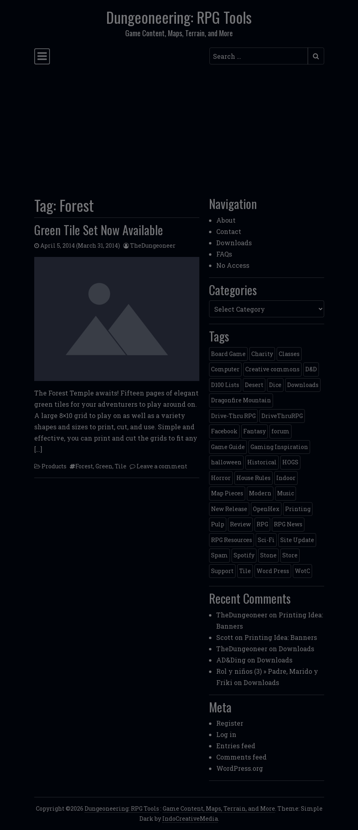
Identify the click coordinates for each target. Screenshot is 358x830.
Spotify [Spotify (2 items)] (244, 555)
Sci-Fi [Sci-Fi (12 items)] (266, 540)
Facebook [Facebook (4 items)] (224, 431)
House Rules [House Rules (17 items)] (253, 478)
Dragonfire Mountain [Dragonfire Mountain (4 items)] (241, 400)
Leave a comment (162, 466)
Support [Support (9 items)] (222, 571)
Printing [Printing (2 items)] (297, 509)
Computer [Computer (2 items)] (225, 369)
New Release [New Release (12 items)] (229, 509)
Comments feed (241, 757)
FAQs (224, 254)
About (226, 220)
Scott (224, 637)
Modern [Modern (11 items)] (260, 493)
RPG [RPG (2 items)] (262, 524)
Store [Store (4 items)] (290, 555)
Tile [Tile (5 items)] (245, 571)
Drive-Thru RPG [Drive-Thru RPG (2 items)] (233, 416)
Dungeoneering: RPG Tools (179, 17)
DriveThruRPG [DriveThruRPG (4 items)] (282, 416)
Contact (228, 231)
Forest (84, 466)
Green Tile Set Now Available (98, 230)
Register (229, 723)
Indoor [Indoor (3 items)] (286, 478)
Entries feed (235, 745)
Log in (226, 734)
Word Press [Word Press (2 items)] (273, 571)
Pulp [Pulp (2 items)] (217, 524)
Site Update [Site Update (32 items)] (297, 540)
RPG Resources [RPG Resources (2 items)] (231, 540)
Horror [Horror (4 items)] (221, 478)
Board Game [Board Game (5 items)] (228, 354)
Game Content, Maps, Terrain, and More (219, 808)
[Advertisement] (179, 128)
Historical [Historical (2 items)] (262, 462)
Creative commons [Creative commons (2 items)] (272, 369)
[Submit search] (316, 56)
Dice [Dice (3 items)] (275, 385)
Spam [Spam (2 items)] (219, 555)
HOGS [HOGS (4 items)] (290, 462)
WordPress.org (239, 768)
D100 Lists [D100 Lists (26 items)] (225, 385)
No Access (232, 265)
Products (53, 466)
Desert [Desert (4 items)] (254, 385)
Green (103, 466)
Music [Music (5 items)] (285, 493)
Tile (120, 466)
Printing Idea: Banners (280, 637)
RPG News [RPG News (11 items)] (288, 524)
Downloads (234, 242)
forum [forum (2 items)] (280, 431)
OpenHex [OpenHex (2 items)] (266, 509)
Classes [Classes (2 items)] (289, 354)
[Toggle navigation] (42, 56)
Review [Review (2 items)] (240, 524)
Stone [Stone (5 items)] (268, 555)
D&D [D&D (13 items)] (311, 369)
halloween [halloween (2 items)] (226, 462)
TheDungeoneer (153, 245)
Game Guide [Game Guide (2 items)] (228, 447)
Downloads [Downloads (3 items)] (303, 385)
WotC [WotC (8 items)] (302, 571)
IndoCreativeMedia (190, 818)
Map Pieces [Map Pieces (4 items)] (227, 493)
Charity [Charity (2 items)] (262, 354)
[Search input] (258, 56)
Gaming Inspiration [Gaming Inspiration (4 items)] (279, 447)
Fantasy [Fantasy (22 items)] (254, 431)
